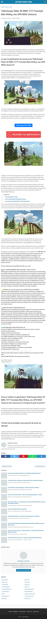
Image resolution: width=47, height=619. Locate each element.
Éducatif (28, 598)
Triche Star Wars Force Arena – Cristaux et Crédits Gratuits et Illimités (24, 537)
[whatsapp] (32, 456)
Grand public (29, 591)
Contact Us (29, 611)
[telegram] (41, 456)
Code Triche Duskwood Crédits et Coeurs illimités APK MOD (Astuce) (24, 473)
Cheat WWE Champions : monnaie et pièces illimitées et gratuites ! (24, 516)
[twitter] (14, 456)
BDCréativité (5, 596)
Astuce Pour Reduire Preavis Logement (17, 509)
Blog (27, 579)
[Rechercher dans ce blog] (45, 2)
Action (5, 579)
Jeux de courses (30, 593)
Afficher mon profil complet (23, 570)
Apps (4, 582)
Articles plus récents (6, 466)
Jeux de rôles (29, 596)
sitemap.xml (36, 611)
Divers (27, 586)
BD (3, 593)
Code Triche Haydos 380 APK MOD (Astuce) (15, 199)
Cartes (27, 582)
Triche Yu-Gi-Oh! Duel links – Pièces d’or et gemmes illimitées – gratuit (25, 494)
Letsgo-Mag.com (23, 2)
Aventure (5, 591)
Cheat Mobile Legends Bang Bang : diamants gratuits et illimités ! (23, 487)
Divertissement (29, 589)
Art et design (5, 586)
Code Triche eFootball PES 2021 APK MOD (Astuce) (17, 201)
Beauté (4, 598)
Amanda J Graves (24, 561)
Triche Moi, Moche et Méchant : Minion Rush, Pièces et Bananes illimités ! (25, 480)
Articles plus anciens (40, 466)
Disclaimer (15, 611)
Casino (27, 584)
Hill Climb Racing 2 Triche (11, 197)
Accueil (10, 611)
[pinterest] (23, 456)
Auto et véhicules (6, 589)
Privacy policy (22, 611)
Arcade (5, 584)
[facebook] (5, 456)
